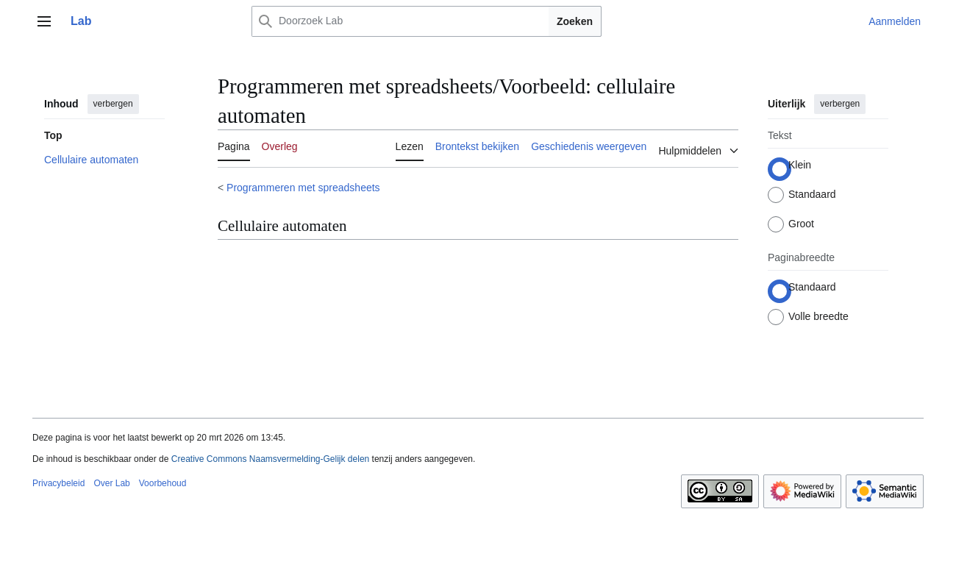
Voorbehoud (163, 483)
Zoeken (575, 21)
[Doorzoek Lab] (417, 21)
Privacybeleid (58, 483)
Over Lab (111, 483)
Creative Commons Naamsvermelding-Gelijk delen (270, 459)
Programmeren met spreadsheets (303, 187)
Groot (801, 223)
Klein (799, 165)
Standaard (812, 194)
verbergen (113, 104)
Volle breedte (818, 316)
